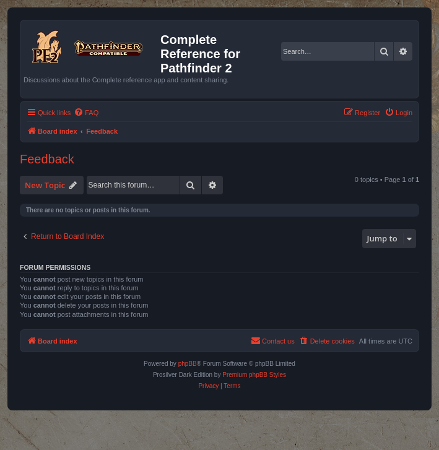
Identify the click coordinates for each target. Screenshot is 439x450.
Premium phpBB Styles (254, 374)
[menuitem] (86, 112)
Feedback (47, 159)
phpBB (187, 363)
